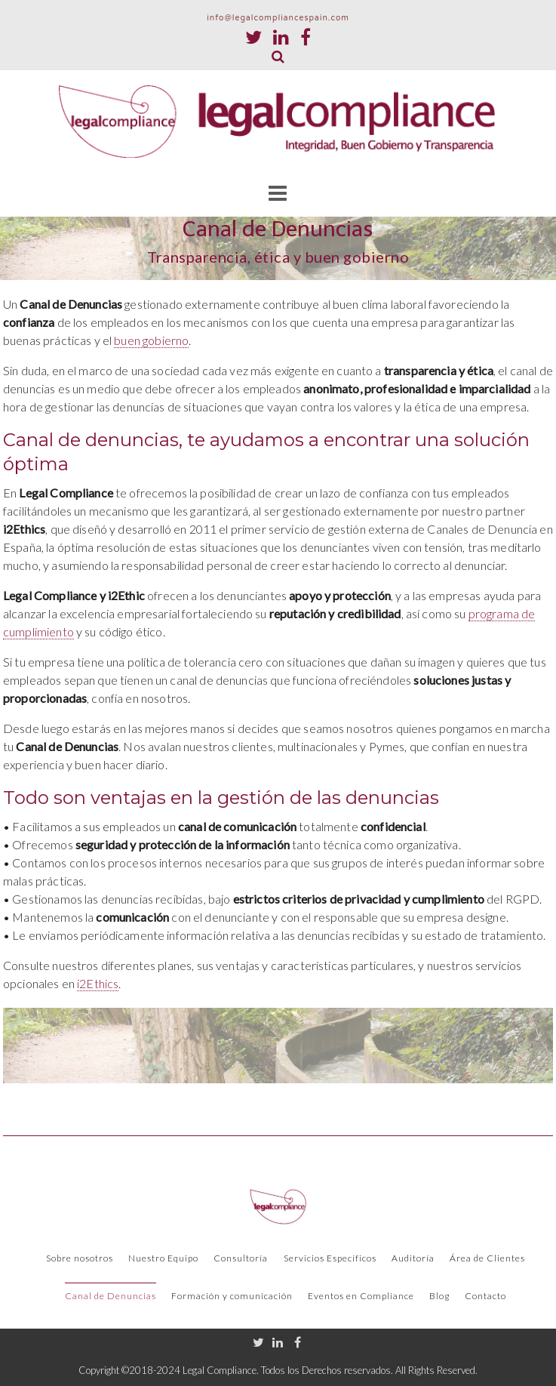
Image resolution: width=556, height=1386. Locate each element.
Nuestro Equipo (163, 1258)
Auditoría (413, 1258)
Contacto (485, 1295)
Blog (439, 1295)
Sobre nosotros (79, 1258)
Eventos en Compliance (361, 1295)
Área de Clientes (487, 1258)
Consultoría (240, 1258)
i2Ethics (97, 983)
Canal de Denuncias (110, 1295)
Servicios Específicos (330, 1258)
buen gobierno (151, 340)
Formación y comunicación (232, 1295)
